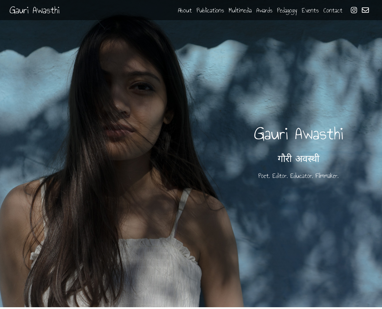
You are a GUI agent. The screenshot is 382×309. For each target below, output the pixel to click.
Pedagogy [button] (287, 10)
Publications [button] (210, 10)
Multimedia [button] (240, 10)
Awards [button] (264, 10)
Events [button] (310, 10)
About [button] (185, 10)
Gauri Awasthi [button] (34, 10)
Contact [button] (332, 10)
